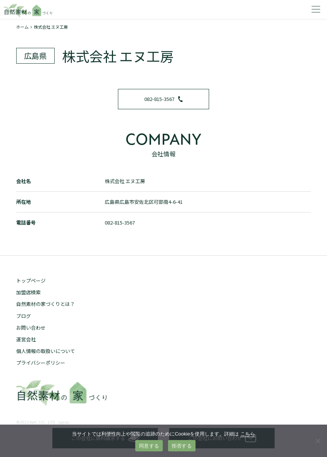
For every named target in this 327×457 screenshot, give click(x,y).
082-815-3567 (163, 98)
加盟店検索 (28, 292)
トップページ (31, 280)
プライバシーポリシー (40, 362)
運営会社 (26, 339)
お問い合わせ (31, 327)
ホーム (22, 27)
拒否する (182, 446)
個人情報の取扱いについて (45, 351)
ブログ (23, 315)
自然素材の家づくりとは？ (45, 303)
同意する (149, 446)
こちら (247, 434)
